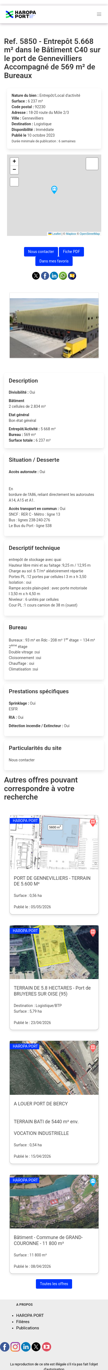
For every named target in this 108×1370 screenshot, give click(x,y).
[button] (54, 190)
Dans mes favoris (54, 261)
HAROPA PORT (30, 1315)
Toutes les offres (54, 1284)
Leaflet (54, 233)
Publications (27, 1328)
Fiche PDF (71, 251)
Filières (22, 1321)
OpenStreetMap (90, 233)
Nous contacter (41, 251)
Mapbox (71, 233)
